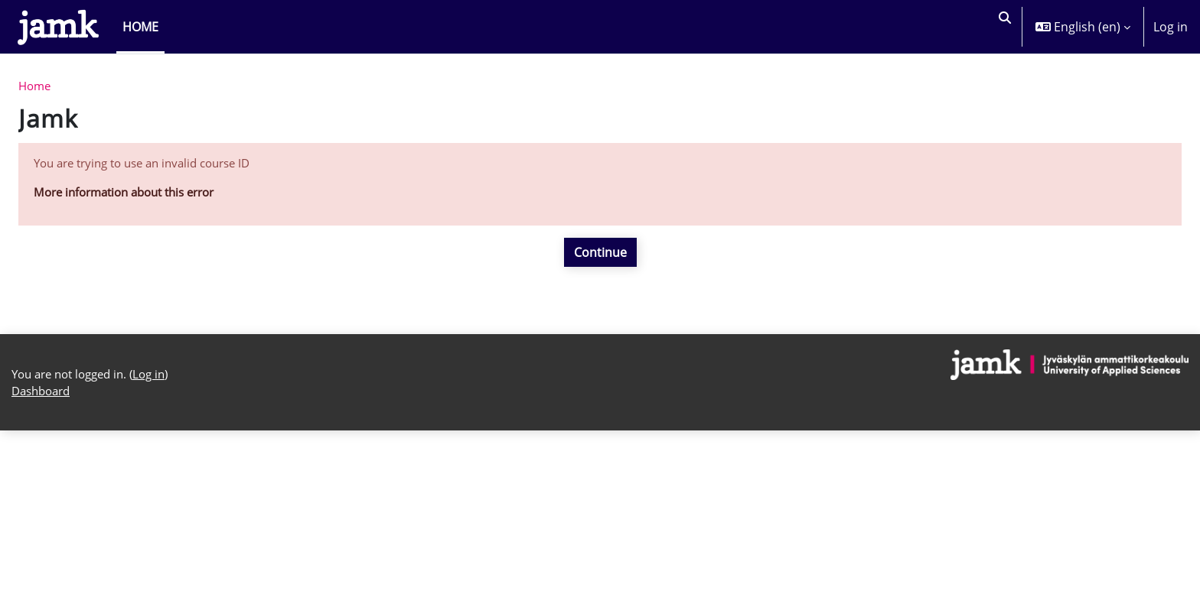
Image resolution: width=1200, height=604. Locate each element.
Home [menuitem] (140, 26)
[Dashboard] (58, 27)
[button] (1002, 27)
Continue (600, 256)
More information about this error (133, 196)
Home (36, 87)
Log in (1170, 26)
